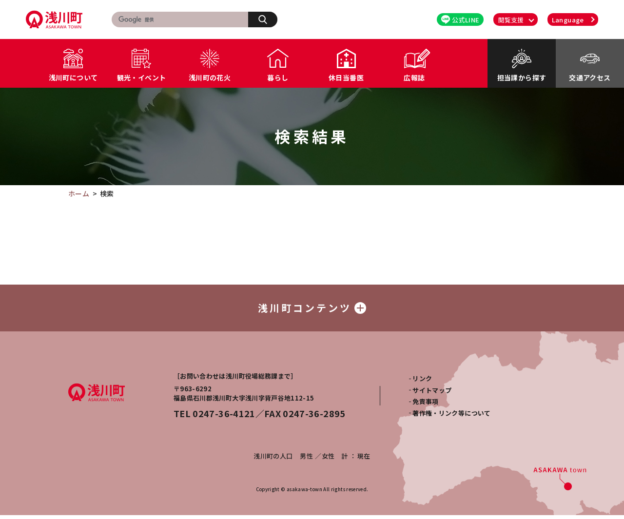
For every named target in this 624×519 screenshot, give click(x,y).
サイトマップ (431, 394)
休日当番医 (346, 77)
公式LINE (460, 19)
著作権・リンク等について (451, 416)
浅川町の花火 (210, 77)
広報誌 (414, 77)
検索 (267, 19)
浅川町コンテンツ (312, 310)
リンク (422, 382)
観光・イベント (141, 77)
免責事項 (425, 405)
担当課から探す (521, 77)
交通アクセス (589, 77)
